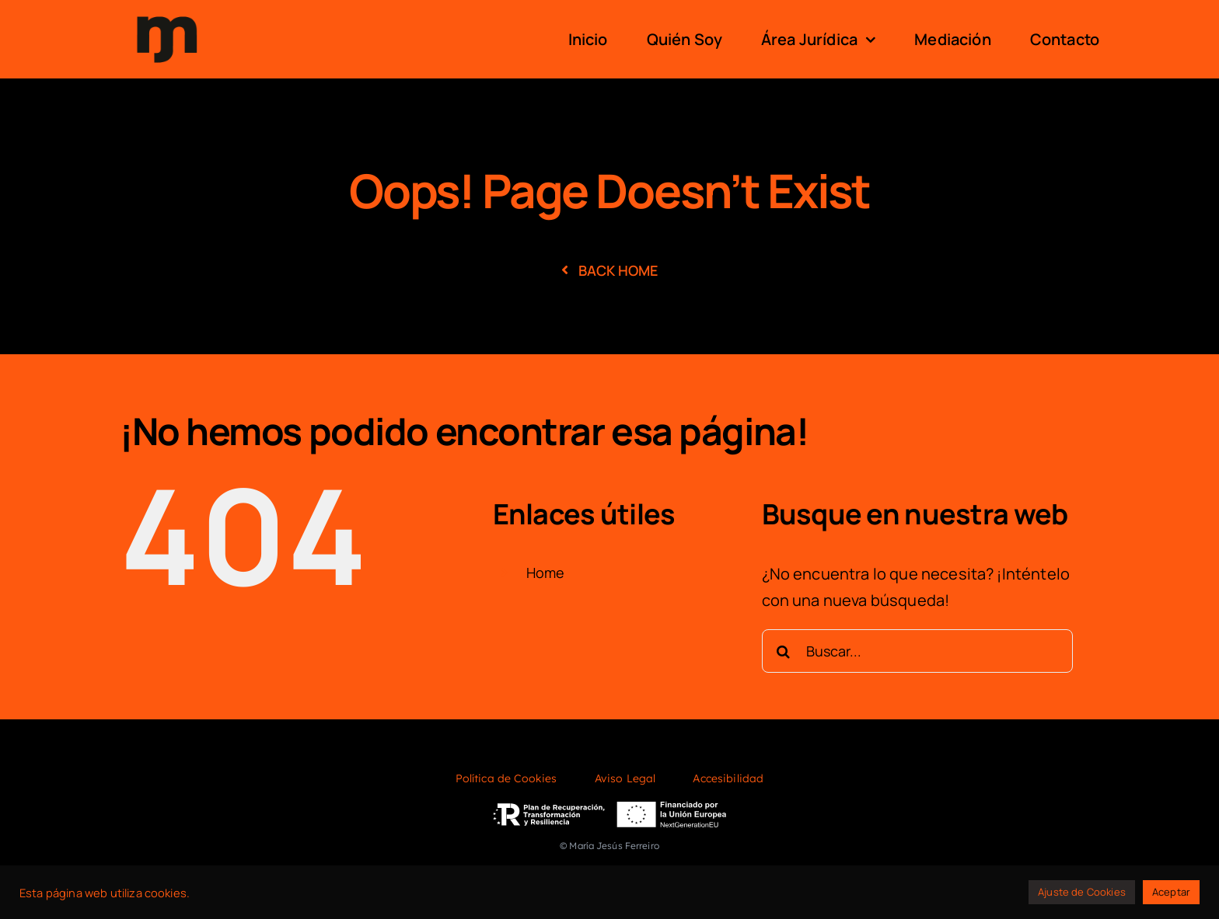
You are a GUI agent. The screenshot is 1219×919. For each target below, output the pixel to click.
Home (545, 572)
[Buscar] (783, 651)
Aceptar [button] (1171, 892)
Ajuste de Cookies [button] (1082, 892)
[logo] (167, 14)
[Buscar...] (917, 651)
